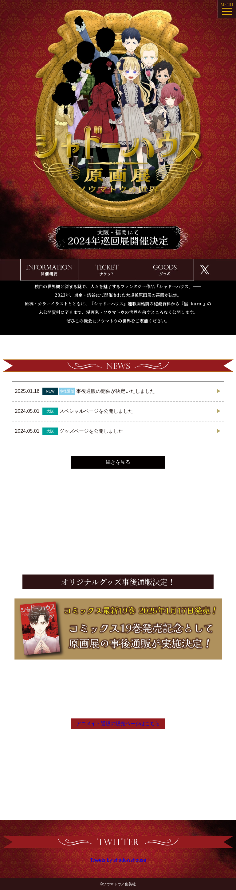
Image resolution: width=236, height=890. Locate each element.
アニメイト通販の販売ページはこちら (118, 723)
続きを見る (118, 462)
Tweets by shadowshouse (118, 860)
